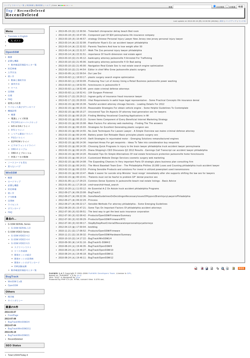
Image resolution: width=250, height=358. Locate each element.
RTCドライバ (17, 130)
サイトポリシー (15, 300)
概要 (10, 57)
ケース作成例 (20, 251)
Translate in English (17, 36)
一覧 (22, 5)
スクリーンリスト (22, 247)
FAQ (10, 99)
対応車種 (12, 68)
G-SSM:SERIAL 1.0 (20, 228)
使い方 (11, 76)
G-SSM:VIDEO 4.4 (20, 239)
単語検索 (30, 5)
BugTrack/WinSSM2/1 (19, 335)
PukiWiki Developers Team (102, 273)
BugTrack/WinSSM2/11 (19, 328)
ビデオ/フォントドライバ (23, 145)
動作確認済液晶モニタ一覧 (24, 65)
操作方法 (15, 84)
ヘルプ (47, 5)
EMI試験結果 (20, 266)
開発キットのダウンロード (27, 262)
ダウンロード (14, 208)
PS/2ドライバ (17, 138)
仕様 (10, 95)
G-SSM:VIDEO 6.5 (20, 243)
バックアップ (231, 21)
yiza (78, 277)
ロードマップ (14, 181)
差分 (222, 21)
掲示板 (11, 297)
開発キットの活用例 (24, 259)
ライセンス (13, 204)
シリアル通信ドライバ (21, 134)
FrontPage (13, 315)
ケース (14, 88)
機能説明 (12, 111)
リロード (15, 5)
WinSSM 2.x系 (15, 281)
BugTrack (12, 276)
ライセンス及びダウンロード (22, 107)
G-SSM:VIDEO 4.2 (20, 236)
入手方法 (12, 72)
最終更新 (39, 5)
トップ (7, 5)
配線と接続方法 (18, 80)
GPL (129, 273)
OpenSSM (12, 52)
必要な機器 (13, 61)
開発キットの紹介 (22, 255)
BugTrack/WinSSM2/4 (19, 322)
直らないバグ (14, 166)
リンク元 (242, 21)
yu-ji (79, 275)
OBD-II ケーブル (19, 149)
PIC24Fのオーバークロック (24, 122)
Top (9, 10)
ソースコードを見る (17, 162)
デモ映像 (12, 197)
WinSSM (11, 172)
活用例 (11, 92)
